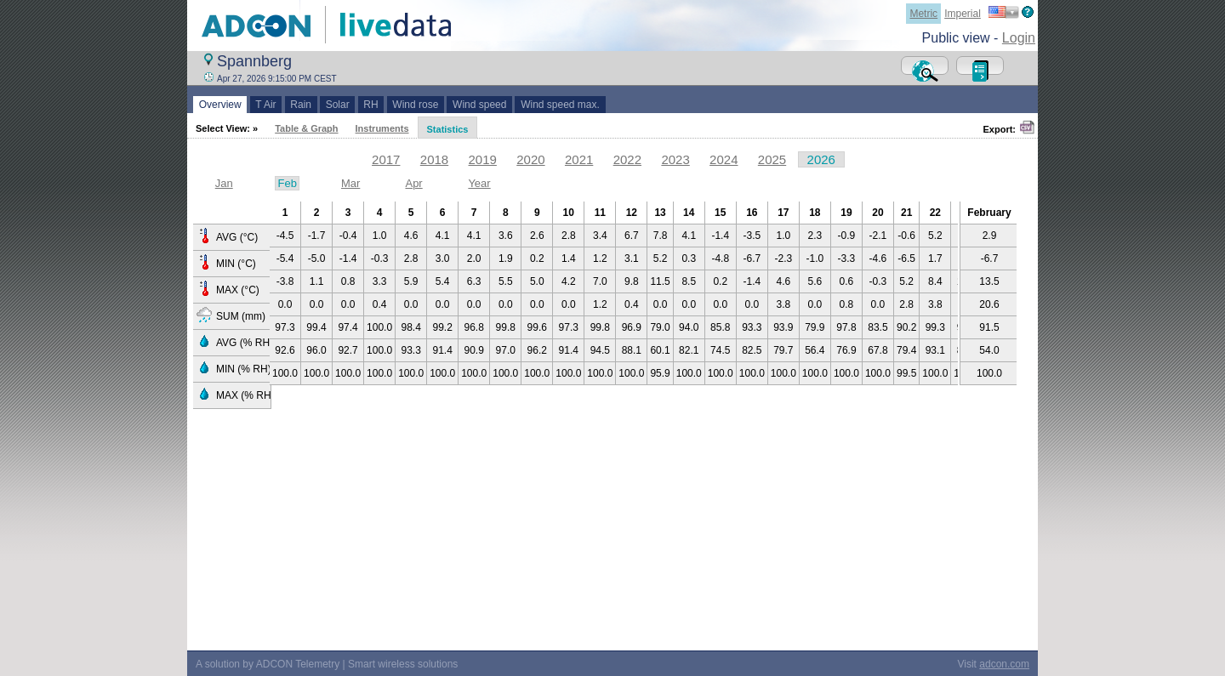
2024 (723, 159)
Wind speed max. (560, 105)
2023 (675, 159)
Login (1018, 38)
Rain (301, 105)
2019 (483, 159)
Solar (337, 105)
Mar (350, 183)
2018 (434, 159)
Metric (923, 14)
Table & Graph (306, 128)
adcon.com (1004, 664)
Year (479, 183)
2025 (772, 159)
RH (371, 105)
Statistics (448, 129)
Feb (286, 183)
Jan (224, 183)
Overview (220, 105)
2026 (821, 159)
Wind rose (415, 105)
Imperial (962, 14)
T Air (266, 105)
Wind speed (479, 105)
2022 (627, 159)
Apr (413, 183)
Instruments (382, 128)
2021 (579, 159)
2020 (530, 159)
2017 (386, 159)
